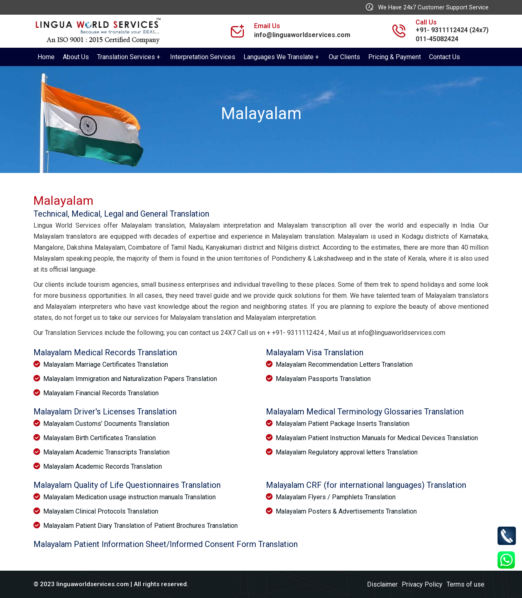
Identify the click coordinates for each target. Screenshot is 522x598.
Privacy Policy (422, 584)
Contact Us (444, 57)
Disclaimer (382, 584)
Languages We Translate (278, 57)
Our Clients (344, 57)
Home (46, 57)
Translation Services (126, 57)
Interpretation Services (202, 57)
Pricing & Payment (394, 57)
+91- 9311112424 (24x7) (452, 30)
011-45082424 (437, 39)
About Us (76, 57)
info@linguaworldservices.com (302, 35)
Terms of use (465, 584)
